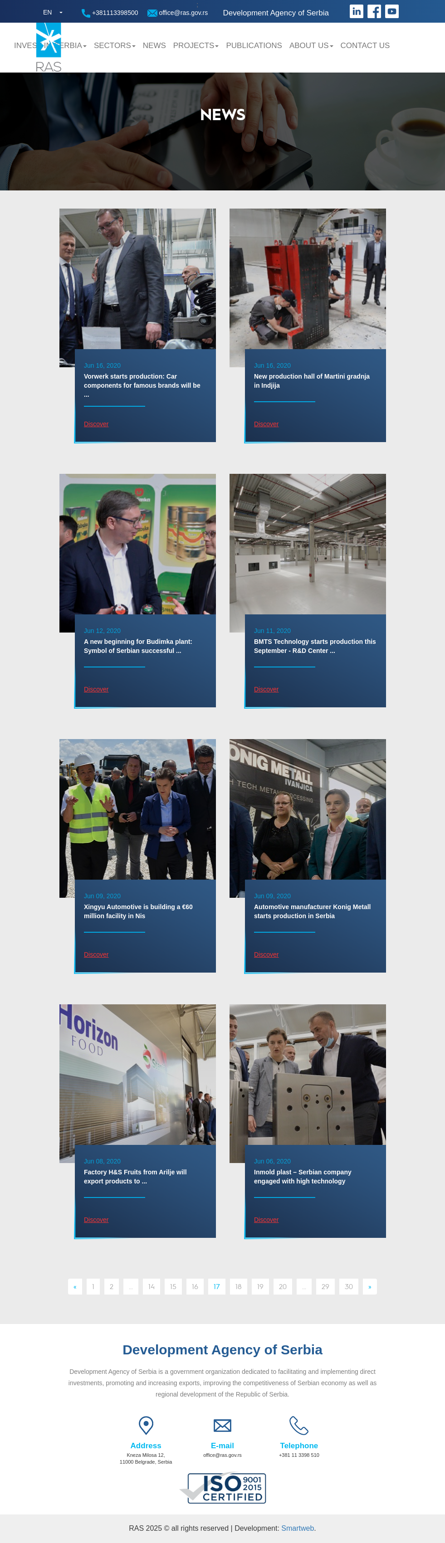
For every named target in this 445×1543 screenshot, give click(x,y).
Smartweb (297, 1528)
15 (173, 1286)
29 (325, 1286)
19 (260, 1286)
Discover (96, 424)
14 (151, 1286)
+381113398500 (110, 13)
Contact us (365, 45)
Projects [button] (196, 45)
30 (349, 1286)
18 (238, 1286)
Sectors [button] (115, 45)
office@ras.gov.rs (177, 13)
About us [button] (311, 45)
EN (47, 12)
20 (283, 1286)
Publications (254, 45)
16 (195, 1286)
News (154, 45)
